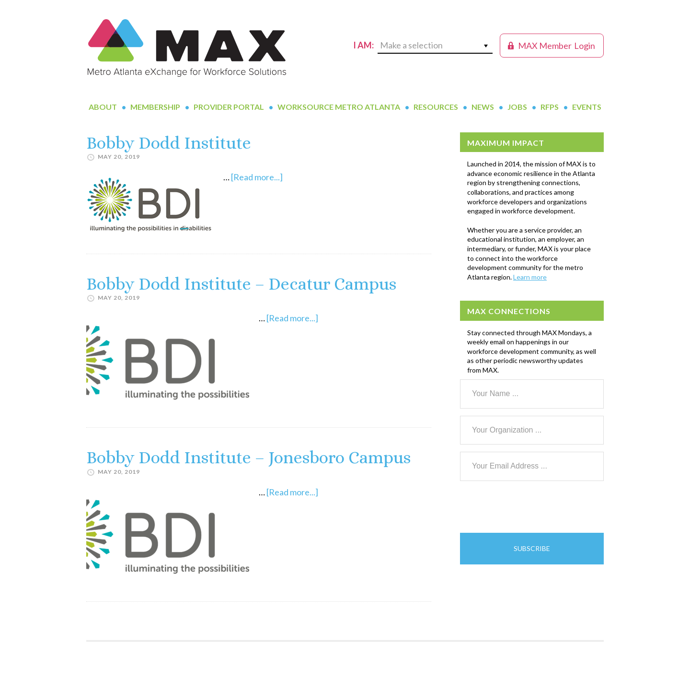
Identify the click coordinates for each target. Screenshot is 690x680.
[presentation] (533, 507)
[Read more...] (257, 177)
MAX (187, 48)
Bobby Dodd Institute (168, 142)
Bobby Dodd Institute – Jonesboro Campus (248, 457)
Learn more (530, 277)
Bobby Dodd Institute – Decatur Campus (241, 283)
